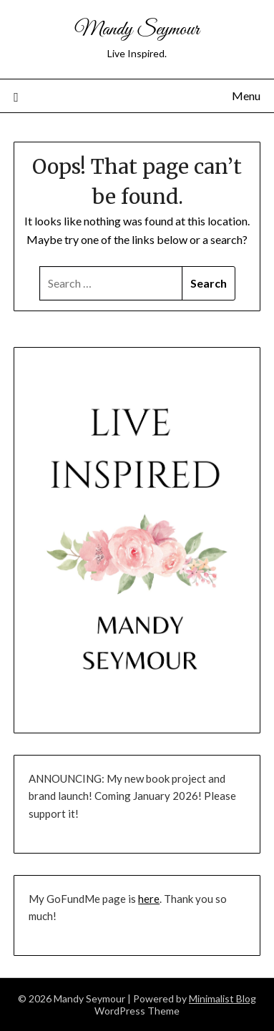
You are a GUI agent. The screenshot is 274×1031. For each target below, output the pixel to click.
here (149, 898)
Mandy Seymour (137, 29)
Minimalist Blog (222, 998)
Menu (246, 95)
